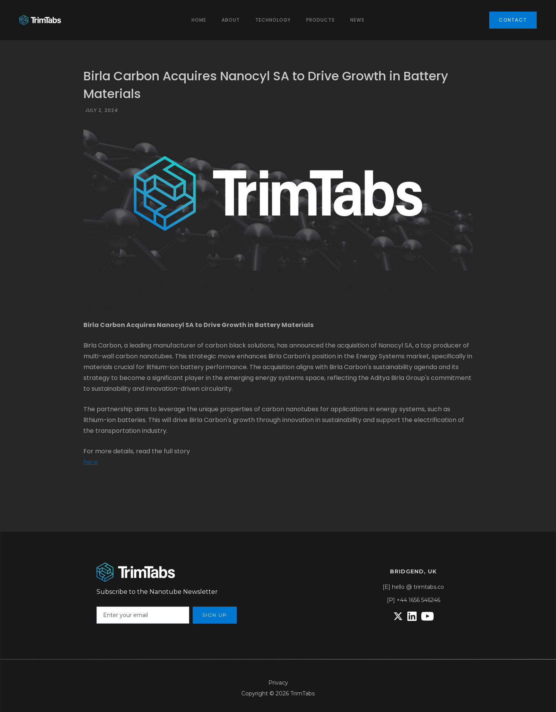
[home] (40, 20)
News (357, 20)
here (90, 462)
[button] (230, 20)
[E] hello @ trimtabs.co (413, 587)
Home (199, 20)
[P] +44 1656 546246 (413, 600)
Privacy (278, 683)
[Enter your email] (143, 615)
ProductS (320, 20)
